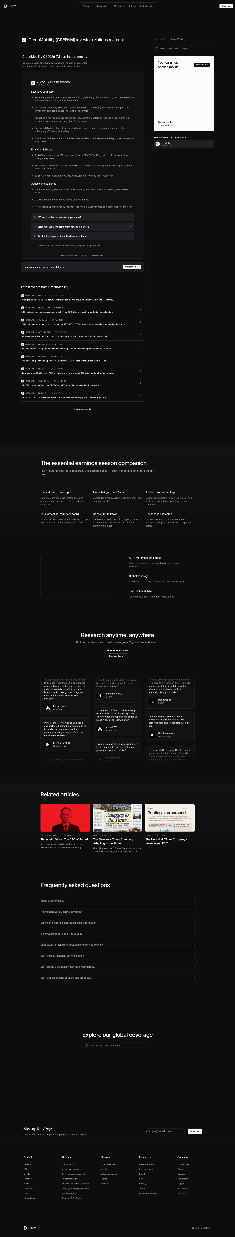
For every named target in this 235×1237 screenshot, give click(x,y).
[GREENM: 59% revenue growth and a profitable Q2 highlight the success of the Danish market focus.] (82, 359)
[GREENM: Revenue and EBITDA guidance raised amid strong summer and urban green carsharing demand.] (82, 347)
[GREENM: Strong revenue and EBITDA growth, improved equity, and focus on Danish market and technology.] (82, 298)
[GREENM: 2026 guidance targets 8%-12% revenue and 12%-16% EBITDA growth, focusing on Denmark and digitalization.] (82, 322)
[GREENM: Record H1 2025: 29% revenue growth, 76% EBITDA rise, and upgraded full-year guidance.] (82, 395)
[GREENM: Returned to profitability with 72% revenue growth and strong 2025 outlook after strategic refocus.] (82, 371)
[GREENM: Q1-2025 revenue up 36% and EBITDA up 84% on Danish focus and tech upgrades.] (82, 383)
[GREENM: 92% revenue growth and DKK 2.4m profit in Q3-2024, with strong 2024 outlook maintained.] (82, 334)
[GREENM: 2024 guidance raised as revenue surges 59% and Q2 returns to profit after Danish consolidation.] (82, 310)
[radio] (108, 650)
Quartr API (94, 245)
